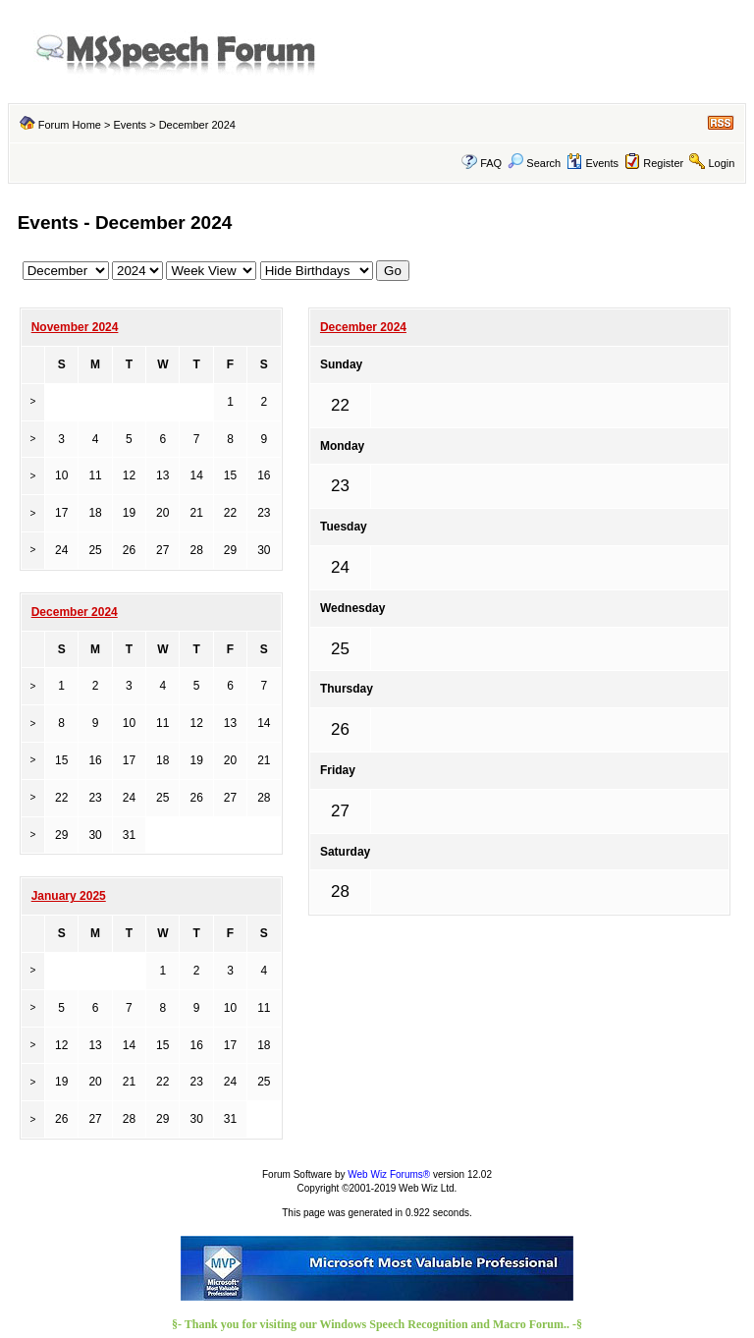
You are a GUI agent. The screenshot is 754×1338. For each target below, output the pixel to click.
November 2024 (75, 327)
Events (129, 125)
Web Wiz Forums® (389, 1174)
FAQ (491, 163)
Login (721, 163)
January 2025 (68, 896)
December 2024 (363, 327)
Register (663, 163)
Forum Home (69, 125)
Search (534, 163)
